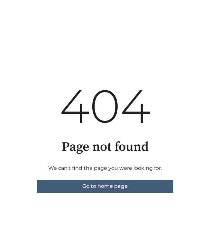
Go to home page (105, 186)
